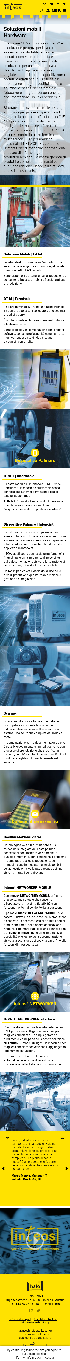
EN (51, 4)
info (57, 1304)
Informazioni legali (20, 1319)
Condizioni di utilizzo (45, 1319)
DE (44, 4)
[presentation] (3, 1169)
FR (64, 4)
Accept (49, 1357)
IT (58, 4)
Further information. (29, 1357)
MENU (56, 10)
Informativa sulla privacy (35, 1322)
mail (48, 1304)
